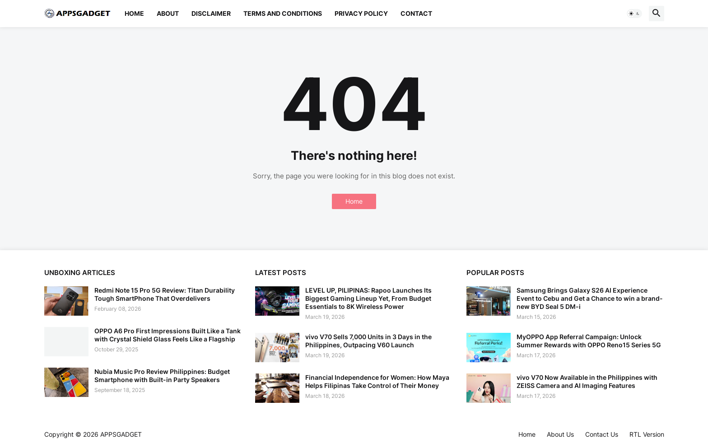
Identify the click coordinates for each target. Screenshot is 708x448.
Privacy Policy (361, 13)
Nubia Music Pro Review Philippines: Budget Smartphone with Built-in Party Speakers (162, 375)
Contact (416, 13)
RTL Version (646, 434)
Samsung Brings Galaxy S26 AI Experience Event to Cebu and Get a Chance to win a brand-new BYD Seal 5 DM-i (590, 298)
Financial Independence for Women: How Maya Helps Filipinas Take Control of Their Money (377, 381)
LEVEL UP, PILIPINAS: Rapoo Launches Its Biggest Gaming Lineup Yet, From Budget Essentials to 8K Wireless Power (368, 298)
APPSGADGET (121, 434)
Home (134, 13)
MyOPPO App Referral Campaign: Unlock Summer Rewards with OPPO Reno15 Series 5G (589, 341)
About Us (560, 434)
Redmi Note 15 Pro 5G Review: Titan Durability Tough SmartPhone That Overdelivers (164, 294)
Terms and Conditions (282, 13)
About (168, 13)
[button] (634, 13)
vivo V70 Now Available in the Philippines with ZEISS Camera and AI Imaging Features (587, 381)
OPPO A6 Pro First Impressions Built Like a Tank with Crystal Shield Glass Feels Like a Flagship (167, 335)
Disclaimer (211, 13)
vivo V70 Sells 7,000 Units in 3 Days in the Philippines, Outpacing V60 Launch (368, 341)
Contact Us (601, 434)
